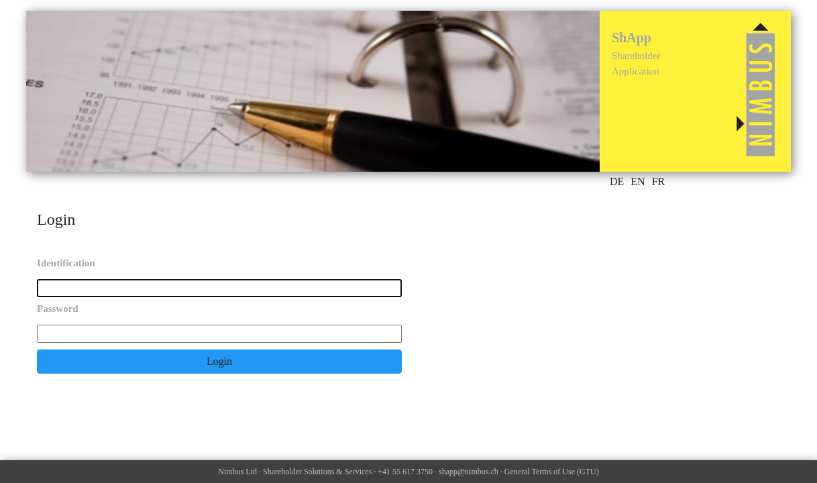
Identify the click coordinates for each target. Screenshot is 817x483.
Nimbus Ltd (237, 471)
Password (57, 308)
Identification (66, 263)
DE (617, 181)
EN (638, 181)
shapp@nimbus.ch (468, 471)
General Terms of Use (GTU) (551, 471)
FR (658, 181)
